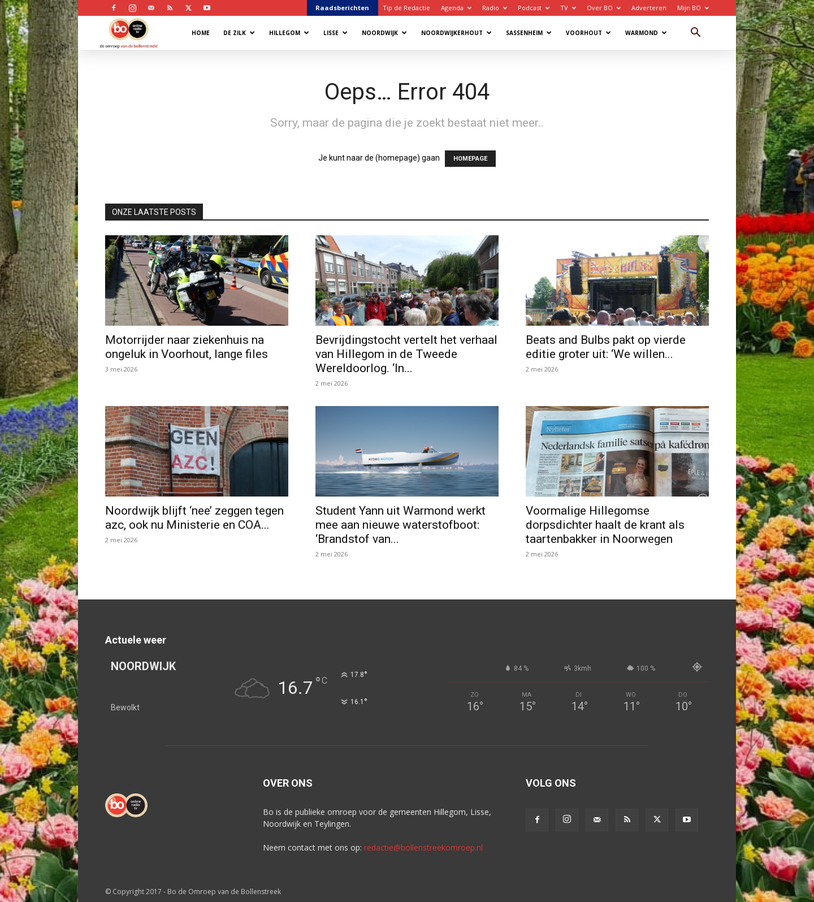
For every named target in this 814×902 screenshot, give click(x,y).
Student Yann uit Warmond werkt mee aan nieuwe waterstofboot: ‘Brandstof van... (400, 525)
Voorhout (588, 33)
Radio (494, 7)
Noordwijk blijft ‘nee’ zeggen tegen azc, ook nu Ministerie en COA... (194, 518)
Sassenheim (529, 33)
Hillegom (289, 33)
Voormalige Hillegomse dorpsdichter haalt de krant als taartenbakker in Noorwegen (605, 525)
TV (568, 7)
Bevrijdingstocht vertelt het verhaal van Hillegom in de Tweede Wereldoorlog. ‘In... (406, 354)
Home (201, 33)
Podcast (533, 7)
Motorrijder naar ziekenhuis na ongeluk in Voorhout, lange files (186, 347)
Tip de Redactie (406, 7)
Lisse (335, 33)
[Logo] (134, 32)
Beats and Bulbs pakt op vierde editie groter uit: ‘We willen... (606, 347)
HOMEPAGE (470, 158)
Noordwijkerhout (456, 33)
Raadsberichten (342, 7)
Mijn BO (693, 7)
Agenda (456, 7)
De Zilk (239, 33)
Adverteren (648, 7)
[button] (695, 33)
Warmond (646, 33)
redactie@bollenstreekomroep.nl (423, 847)
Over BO (604, 7)
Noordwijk (384, 33)
